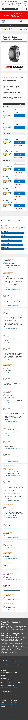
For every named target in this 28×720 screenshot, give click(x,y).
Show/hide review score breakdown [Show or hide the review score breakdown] (12, 268)
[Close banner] (26, 13)
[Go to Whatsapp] (22, 660)
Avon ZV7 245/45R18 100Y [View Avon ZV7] (7, 201)
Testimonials (21, 714)
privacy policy (22, 5)
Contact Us (19, 716)
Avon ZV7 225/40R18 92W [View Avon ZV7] (7, 165)
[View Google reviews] (14, 29)
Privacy (3, 716)
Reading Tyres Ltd (5, 714)
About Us (14, 714)
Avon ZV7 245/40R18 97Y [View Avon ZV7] (7, 189)
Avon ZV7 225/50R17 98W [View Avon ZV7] (7, 150)
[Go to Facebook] (9, 660)
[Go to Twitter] (13, 660)
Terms (7, 716)
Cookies (13, 716)
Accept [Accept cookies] (6, 8)
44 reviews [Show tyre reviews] (21, 77)
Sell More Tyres (17, 664)
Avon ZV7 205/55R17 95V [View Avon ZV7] (7, 138)
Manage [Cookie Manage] (23, 8)
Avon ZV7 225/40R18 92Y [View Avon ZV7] (7, 177)
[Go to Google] (16, 660)
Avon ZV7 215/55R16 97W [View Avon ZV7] (7, 112)
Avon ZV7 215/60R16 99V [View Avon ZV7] (7, 124)
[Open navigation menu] (25, 21)
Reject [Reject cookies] (14, 8)
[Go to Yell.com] (19, 660)
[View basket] (21, 21)
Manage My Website (6, 664)
